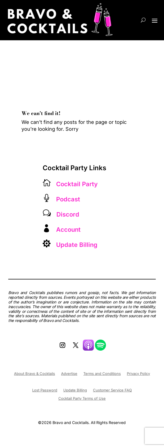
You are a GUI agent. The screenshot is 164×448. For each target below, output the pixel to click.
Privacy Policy (138, 374)
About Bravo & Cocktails (34, 374)
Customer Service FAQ (112, 390)
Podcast (68, 199)
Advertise (69, 374)
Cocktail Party (77, 184)
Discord (67, 214)
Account (68, 229)
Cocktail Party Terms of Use (82, 398)
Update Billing (76, 244)
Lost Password (44, 390)
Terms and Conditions (102, 374)
